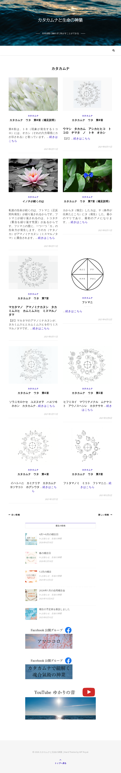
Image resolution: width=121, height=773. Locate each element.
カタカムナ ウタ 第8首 (87, 120)
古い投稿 (14, 515)
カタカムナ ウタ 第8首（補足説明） (33, 120)
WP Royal (83, 752)
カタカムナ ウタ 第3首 (87, 474)
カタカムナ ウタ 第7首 (33, 298)
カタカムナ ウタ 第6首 (33, 392)
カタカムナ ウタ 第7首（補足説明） (87, 201)
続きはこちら (81, 138)
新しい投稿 (105, 515)
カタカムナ (33, 115)
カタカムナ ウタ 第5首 (87, 392)
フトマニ (87, 302)
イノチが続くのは (33, 201)
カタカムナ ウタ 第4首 (33, 474)
